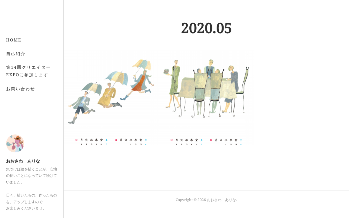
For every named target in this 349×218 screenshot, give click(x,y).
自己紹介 (15, 53)
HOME (14, 40)
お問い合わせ (20, 88)
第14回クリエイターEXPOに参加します (28, 71)
